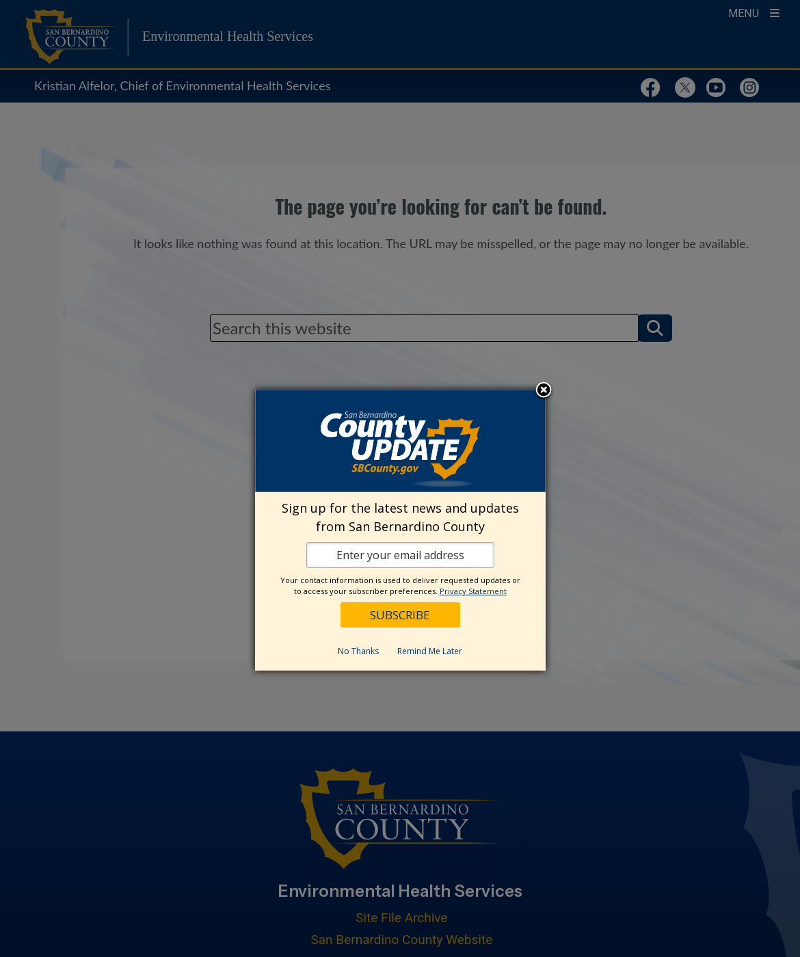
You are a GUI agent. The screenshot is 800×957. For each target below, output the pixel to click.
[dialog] (400, 530)
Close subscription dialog (543, 391)
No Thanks (358, 651)
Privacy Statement (473, 591)
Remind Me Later (429, 651)
